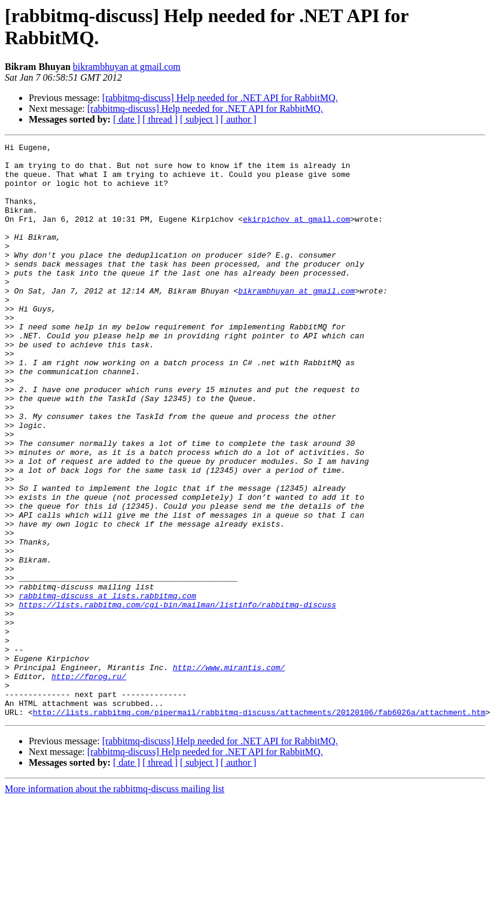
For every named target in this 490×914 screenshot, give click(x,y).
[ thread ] (160, 119)
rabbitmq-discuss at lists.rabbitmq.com (107, 686)
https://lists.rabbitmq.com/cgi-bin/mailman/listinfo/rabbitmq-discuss (177, 697)
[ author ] (239, 119)
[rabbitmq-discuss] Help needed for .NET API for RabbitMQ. (220, 98)
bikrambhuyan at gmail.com (127, 67)
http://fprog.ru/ (88, 783)
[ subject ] (199, 119)
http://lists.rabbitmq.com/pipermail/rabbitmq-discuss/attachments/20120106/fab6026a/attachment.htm (259, 826)
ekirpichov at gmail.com (296, 235)
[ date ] (126, 119)
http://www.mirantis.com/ (229, 773)
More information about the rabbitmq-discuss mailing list (114, 903)
